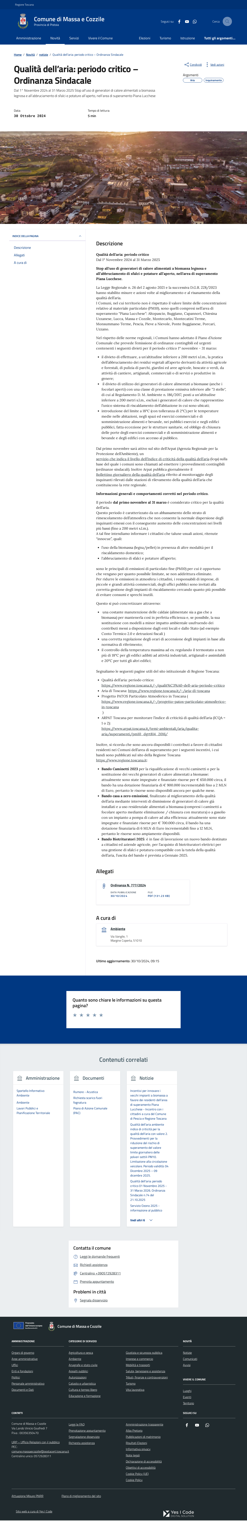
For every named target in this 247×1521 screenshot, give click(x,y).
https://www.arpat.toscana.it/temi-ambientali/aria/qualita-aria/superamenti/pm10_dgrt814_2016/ (150, 731)
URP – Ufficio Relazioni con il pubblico (36, 1442)
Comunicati (190, 1359)
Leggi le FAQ (77, 1425)
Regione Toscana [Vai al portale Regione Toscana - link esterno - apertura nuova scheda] (24, 5)
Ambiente (118, 929)
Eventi (187, 1397)
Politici (16, 1378)
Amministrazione (28, 38)
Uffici (15, 1365)
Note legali (133, 1455)
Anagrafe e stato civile (83, 1365)
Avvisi (186, 1365)
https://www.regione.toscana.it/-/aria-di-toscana (169, 691)
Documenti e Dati (23, 1390)
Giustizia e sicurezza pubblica (144, 1353)
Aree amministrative (25, 1359)
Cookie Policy (134, 1480)
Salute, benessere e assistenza (145, 1371)
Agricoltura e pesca (81, 1353)
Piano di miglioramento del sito (81, 1496)
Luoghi (187, 1391)
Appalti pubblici (78, 1371)
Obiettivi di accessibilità (141, 1468)
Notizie (187, 1353)
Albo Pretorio (134, 1431)
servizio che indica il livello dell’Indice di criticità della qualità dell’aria (152, 459)
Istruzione (187, 38)
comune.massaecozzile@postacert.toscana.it (40, 1452)
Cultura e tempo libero (83, 1390)
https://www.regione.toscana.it (121, 760)
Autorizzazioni (77, 1378)
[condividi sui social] (193, 65)
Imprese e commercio (139, 1359)
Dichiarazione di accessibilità (144, 1462)
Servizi (74, 38)
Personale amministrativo (28, 1384)
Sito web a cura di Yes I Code (34, 1512)
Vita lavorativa (135, 1390)
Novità (55, 38)
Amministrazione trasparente (144, 1425)
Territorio (188, 1403)
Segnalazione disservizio (84, 1437)
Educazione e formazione (85, 1396)
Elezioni (144, 38)
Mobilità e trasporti (138, 1365)
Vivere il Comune (100, 38)
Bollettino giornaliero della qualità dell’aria (130, 474)
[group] (38, 1152)
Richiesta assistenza (82, 1443)
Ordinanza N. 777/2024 (128, 885)
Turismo (165, 38)
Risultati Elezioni (136, 1443)
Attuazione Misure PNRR (27, 1496)
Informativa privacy (138, 1449)
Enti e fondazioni (22, 1371)
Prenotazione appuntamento (87, 1431)
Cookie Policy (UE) (137, 1474)
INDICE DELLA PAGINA (47, 236)
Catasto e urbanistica (82, 1384)
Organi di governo (23, 1353)
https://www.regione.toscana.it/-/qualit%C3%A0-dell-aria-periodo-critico (163, 685)
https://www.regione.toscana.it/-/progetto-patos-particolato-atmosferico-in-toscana (164, 704)
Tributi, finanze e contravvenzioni (147, 1378)
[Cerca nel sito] (227, 21)
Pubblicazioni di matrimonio (143, 1437)
